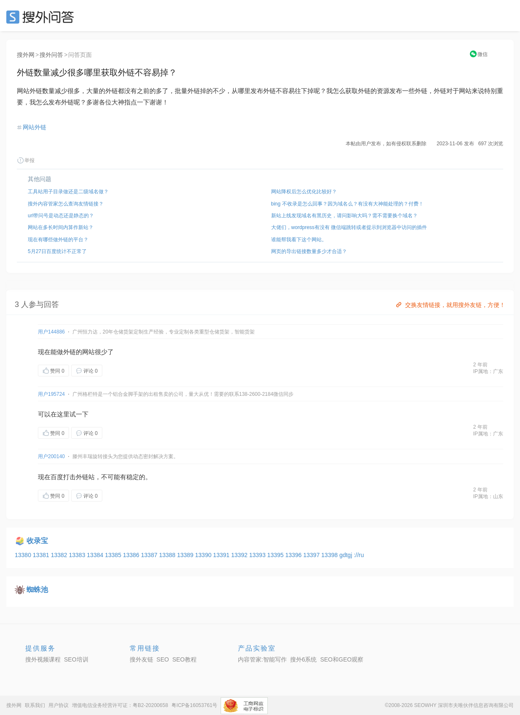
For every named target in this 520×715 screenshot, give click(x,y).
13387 (150, 555)
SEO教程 (184, 659)
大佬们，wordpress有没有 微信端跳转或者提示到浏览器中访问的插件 (349, 227)
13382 (60, 555)
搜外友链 (141, 659)
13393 (258, 555)
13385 (114, 555)
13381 (42, 555)
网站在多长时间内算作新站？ (60, 227)
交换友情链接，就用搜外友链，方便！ (450, 304)
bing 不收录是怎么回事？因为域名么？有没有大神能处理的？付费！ (347, 204)
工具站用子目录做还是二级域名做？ (68, 192)
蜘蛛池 (37, 590)
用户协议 (58, 705)
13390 (204, 555)
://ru (359, 555)
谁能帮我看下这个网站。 (299, 240)
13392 (240, 555)
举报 (26, 160)
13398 (330, 555)
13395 (276, 555)
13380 (24, 555)
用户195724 (51, 394)
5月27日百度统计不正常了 (57, 251)
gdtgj (346, 555)
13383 (78, 555)
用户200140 (51, 456)
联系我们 (35, 705)
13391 (222, 555)
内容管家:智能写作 (262, 659)
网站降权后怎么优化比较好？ (304, 192)
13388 (168, 555)
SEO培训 (76, 659)
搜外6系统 (303, 659)
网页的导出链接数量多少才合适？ (309, 251)
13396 (294, 555)
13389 (186, 555)
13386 (132, 555)
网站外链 (34, 127)
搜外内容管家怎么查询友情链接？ (66, 204)
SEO (42, 16)
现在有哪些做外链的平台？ (58, 240)
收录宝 (37, 541)
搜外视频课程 (43, 659)
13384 (96, 555)
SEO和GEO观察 (341, 659)
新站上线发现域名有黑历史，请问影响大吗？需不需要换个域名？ (344, 216)
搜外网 (26, 54)
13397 (312, 555)
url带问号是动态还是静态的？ (61, 216)
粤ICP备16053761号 (194, 705)
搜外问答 (51, 54)
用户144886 (51, 332)
